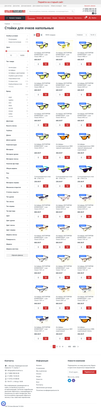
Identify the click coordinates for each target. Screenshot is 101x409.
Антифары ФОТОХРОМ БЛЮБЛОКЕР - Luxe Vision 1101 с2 (64, 268)
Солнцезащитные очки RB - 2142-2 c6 (86, 177)
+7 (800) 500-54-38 (89, 9)
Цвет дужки (17, 220)
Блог (64, 6)
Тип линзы (17, 201)
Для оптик (8, 6)
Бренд (17, 91)
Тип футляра (17, 211)
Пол (17, 173)
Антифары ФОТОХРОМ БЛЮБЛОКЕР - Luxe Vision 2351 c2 (85, 298)
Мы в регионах (41, 371)
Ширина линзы (17, 235)
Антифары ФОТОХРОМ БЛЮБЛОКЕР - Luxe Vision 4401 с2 (64, 54)
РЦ (17, 178)
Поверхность (17, 239)
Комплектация (17, 145)
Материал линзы (17, 159)
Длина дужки (17, 140)
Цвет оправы (17, 230)
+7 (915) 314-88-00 (89, 11)
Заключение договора (44, 387)
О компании (40, 368)
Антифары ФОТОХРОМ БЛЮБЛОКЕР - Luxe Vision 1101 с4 (85, 268)
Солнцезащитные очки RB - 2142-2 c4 (64, 177)
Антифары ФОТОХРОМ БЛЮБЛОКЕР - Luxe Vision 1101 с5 (85, 237)
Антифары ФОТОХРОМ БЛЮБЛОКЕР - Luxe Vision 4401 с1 (42, 54)
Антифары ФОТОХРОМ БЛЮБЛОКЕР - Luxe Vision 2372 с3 (42, 237)
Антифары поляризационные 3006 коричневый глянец (86, 329)
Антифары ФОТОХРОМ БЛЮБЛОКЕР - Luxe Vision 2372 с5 (85, 207)
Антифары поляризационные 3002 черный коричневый (64, 146)
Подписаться (89, 372)
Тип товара (17, 61)
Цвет (17, 216)
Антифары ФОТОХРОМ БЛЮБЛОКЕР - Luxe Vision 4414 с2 (64, 115)
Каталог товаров (15, 18)
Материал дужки (17, 154)
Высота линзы (17, 126)
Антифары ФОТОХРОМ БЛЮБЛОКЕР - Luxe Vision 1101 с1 (42, 298)
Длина (17, 135)
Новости (39, 379)
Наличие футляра (17, 164)
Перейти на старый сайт (50, 2)
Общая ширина (17, 168)
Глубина (17, 130)
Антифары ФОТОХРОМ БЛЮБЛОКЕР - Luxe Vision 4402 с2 (42, 85)
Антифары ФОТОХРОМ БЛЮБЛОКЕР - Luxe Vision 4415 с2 (85, 85)
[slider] (6, 51)
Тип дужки (17, 197)
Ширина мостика (17, 249)
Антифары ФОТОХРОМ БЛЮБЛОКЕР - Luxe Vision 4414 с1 (42, 115)
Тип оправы (17, 206)
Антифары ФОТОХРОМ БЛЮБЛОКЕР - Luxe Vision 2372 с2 (64, 237)
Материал (17, 149)
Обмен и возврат (56, 6)
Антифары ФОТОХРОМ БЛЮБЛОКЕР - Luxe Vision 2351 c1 (42, 329)
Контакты (39, 385)
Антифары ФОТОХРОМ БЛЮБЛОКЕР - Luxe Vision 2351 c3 (64, 298)
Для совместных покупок (41, 6)
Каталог (39, 365)
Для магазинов (26, 6)
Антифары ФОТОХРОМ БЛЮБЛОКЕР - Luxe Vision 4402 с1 (85, 54)
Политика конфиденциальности (47, 390)
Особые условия (17, 36)
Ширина (17, 244)
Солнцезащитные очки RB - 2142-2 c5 (42, 177)
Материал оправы (17, 183)
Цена (17, 47)
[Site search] (49, 11)
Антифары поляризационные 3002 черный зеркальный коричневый (86, 147)
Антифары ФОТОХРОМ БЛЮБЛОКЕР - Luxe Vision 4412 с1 (42, 146)
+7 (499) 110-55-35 (13, 376)
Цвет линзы (17, 225)
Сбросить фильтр (17, 255)
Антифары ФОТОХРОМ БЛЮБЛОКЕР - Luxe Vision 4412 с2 (85, 115)
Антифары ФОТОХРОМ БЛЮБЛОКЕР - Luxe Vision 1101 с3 (42, 268)
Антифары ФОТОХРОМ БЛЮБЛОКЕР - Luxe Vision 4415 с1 (64, 85)
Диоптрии (17, 121)
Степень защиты (17, 192)
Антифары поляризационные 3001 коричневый (64, 329)
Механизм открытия (17, 187)
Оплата (38, 374)
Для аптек (16, 6)
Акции (38, 376)
